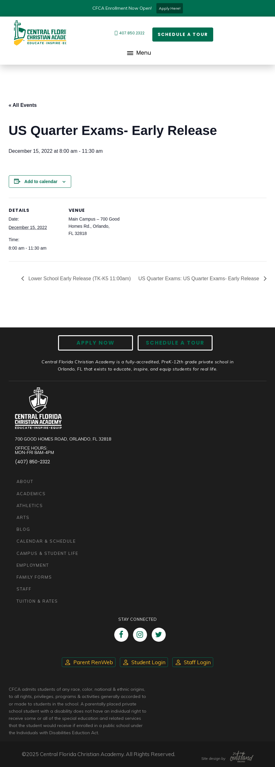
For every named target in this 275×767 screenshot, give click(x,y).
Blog (23, 529)
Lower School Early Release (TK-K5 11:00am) (79, 278)
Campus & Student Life (47, 553)
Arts (23, 517)
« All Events (23, 105)
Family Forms (34, 577)
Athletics (30, 505)
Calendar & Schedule (46, 541)
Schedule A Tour (175, 342)
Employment (33, 565)
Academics (31, 493)
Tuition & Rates (37, 601)
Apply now (95, 342)
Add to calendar (40, 181)
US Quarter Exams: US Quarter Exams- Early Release (199, 278)
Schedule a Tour (183, 34)
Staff (24, 588)
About (25, 481)
